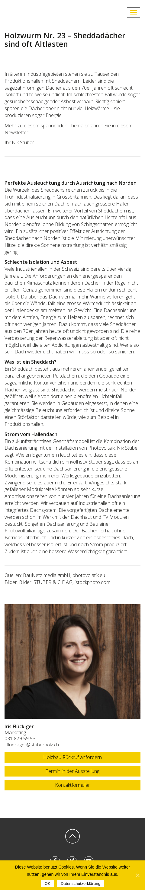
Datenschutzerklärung (80, 883)
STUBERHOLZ (30, 12)
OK (47, 883)
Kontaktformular (72, 785)
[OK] (137, 875)
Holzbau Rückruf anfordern (72, 757)
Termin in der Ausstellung (72, 771)
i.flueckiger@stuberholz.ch (32, 745)
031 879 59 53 (20, 738)
